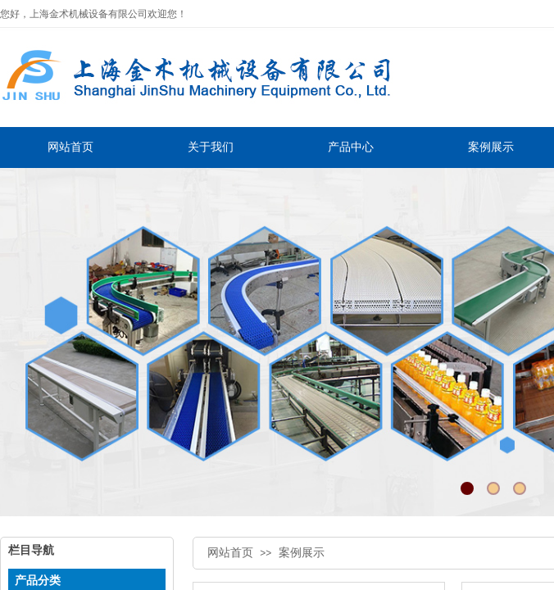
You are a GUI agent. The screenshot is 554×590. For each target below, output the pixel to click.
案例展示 (302, 553)
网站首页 (230, 553)
